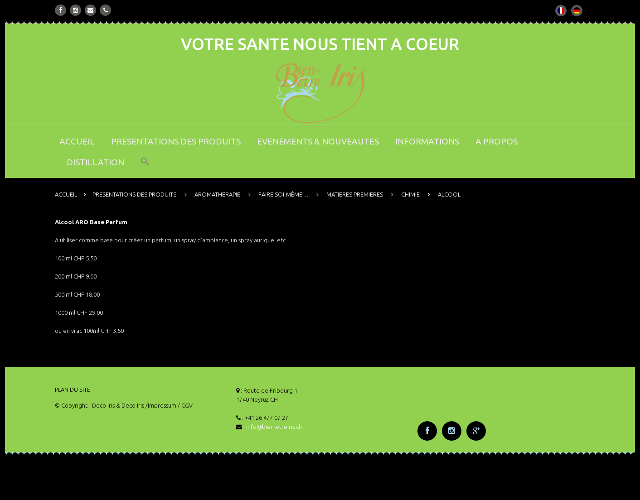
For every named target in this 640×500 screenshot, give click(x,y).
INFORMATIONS (427, 141)
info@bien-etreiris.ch (274, 426)
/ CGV (185, 405)
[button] (145, 167)
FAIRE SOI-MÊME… (283, 194)
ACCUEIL (77, 141)
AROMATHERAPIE (217, 194)
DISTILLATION (95, 162)
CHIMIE (410, 194)
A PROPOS (496, 141)
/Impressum (160, 405)
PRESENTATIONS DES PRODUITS (176, 141)
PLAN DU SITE (72, 389)
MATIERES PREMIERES (354, 194)
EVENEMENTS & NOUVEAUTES (318, 141)
